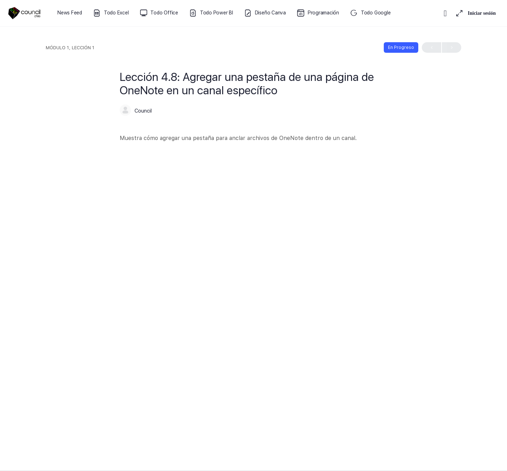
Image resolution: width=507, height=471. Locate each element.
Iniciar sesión (482, 13)
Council (143, 111)
